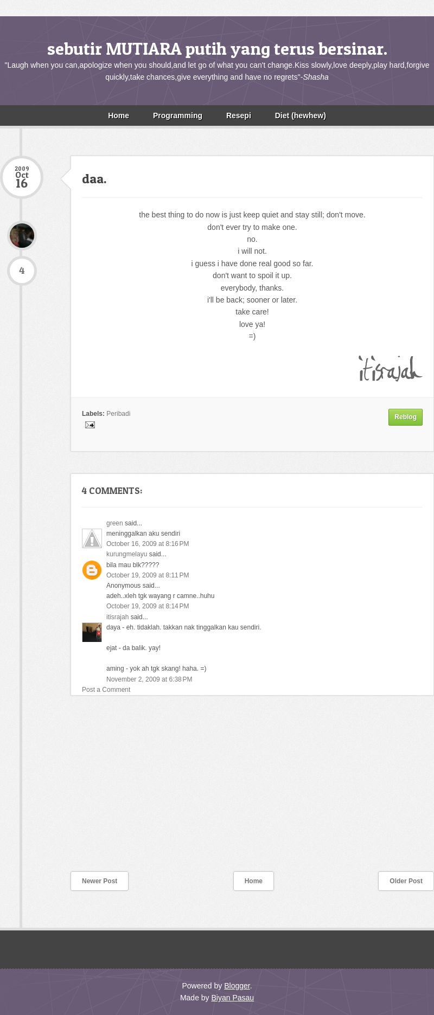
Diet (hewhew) (300, 115)
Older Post (406, 881)
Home (118, 115)
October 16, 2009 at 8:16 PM (147, 544)
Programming (177, 115)
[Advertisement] (81, 790)
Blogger (237, 985)
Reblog (405, 417)
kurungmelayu (126, 554)
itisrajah (117, 617)
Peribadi (118, 413)
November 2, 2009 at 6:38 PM (149, 679)
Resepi (238, 115)
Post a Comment (106, 689)
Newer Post (99, 881)
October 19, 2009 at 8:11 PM (147, 575)
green (114, 523)
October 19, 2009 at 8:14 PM (147, 606)
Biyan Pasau (232, 997)
